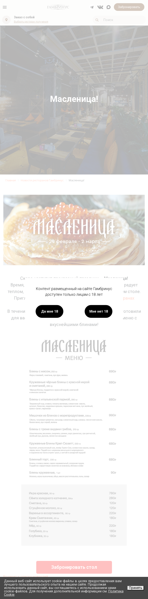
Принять (135, 588)
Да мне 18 (49, 311)
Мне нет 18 (98, 311)
